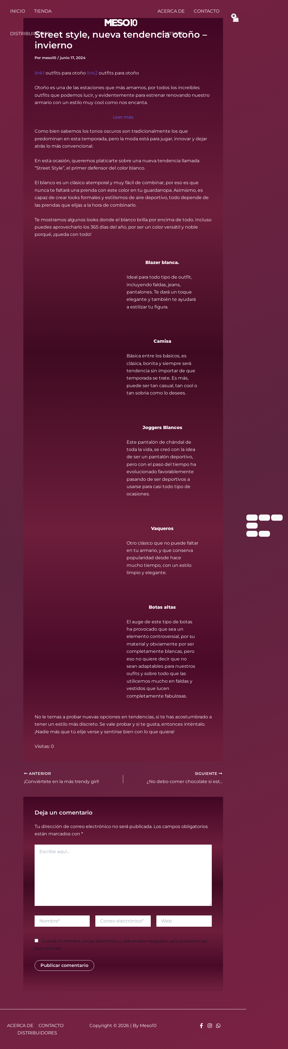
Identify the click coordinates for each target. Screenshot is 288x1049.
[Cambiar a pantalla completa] (264, 517)
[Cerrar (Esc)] (252, 526)
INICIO (17, 11)
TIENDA (42, 11)
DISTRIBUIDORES (30, 33)
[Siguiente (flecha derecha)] (264, 533)
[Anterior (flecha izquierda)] (252, 533)
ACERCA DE (171, 11)
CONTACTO (206, 11)
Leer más (123, 116)
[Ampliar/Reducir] (252, 517)
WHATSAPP (171, 33)
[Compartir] (276, 517)
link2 (92, 73)
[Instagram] (209, 1025)
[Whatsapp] (218, 1025)
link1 (39, 73)
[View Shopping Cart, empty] (236, 22)
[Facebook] (201, 1025)
